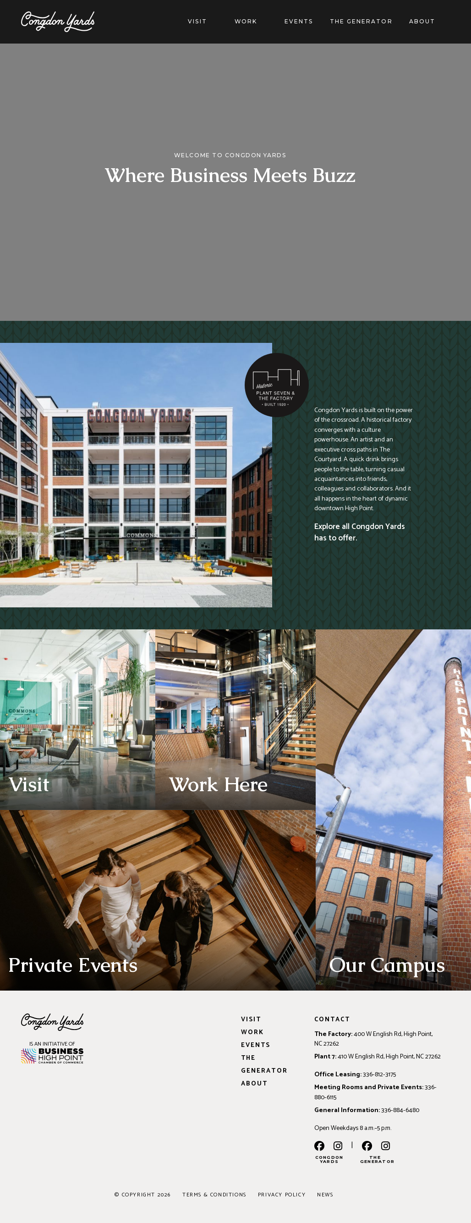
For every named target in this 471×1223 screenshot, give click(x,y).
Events (299, 21)
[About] (444, 21)
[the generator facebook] (367, 1147)
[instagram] (338, 1147)
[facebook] (319, 1147)
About (422, 21)
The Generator (361, 21)
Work (246, 21)
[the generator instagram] (385, 1147)
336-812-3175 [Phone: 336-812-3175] (379, 1074)
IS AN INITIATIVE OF (52, 1044)
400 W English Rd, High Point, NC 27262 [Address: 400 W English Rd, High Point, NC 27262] (373, 1039)
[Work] (266, 21)
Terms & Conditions (214, 1194)
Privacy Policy (282, 1194)
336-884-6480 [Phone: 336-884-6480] (400, 1110)
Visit (197, 21)
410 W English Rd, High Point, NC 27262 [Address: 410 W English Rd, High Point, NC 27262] (389, 1056)
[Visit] (216, 21)
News (325, 1194)
